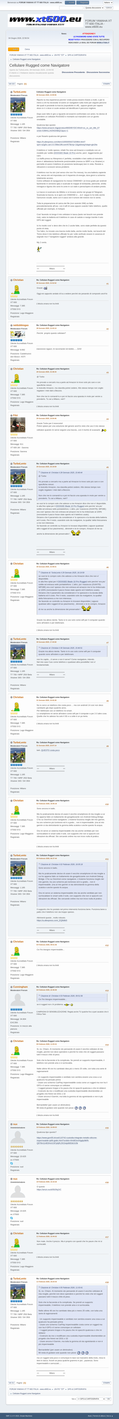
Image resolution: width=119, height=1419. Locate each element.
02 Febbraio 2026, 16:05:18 (46, 804)
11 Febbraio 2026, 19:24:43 (46, 1282)
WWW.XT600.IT (103, 43)
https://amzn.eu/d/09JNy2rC (49, 1189)
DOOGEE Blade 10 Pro (64, 153)
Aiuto (90, 1416)
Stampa (106, 84)
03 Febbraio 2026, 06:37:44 (46, 858)
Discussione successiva (98, 72)
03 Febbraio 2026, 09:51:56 (46, 945)
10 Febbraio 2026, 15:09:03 (46, 1127)
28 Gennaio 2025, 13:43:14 (46, 328)
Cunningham (20, 987)
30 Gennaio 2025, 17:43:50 (46, 642)
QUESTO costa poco (50, 750)
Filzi (15, 415)
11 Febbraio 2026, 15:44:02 (46, 1236)
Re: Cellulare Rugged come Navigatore (52, 280)
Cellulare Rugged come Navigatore (51, 92)
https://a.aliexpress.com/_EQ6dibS (52, 920)
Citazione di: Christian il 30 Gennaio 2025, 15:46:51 (61, 648)
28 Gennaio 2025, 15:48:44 (46, 372)
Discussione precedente (73, 72)
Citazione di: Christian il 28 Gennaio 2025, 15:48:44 (61, 473)
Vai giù (12, 84)
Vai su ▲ (110, 1416)
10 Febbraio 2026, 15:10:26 (46, 1182)
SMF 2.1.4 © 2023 (12, 1416)
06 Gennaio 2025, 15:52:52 (46, 283)
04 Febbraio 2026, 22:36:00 (46, 990)
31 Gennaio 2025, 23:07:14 (46, 745)
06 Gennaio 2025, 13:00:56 (46, 95)
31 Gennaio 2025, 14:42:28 (46, 700)
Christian (18, 280)
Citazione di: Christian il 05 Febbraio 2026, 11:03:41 (62, 1288)
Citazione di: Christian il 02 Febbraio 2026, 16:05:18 (62, 864)
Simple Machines (26, 1416)
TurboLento (19, 92)
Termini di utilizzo (99, 1416)
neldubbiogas (21, 325)
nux (15, 1124)
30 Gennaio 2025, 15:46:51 (46, 567)
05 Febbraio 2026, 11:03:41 (46, 1044)
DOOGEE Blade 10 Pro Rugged (70, 506)
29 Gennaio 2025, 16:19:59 (46, 467)
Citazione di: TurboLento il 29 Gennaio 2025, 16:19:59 (62, 573)
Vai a (73, 1399)
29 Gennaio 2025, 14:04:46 (46, 418)
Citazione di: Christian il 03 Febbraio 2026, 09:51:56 (62, 996)
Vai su (11, 1383)
